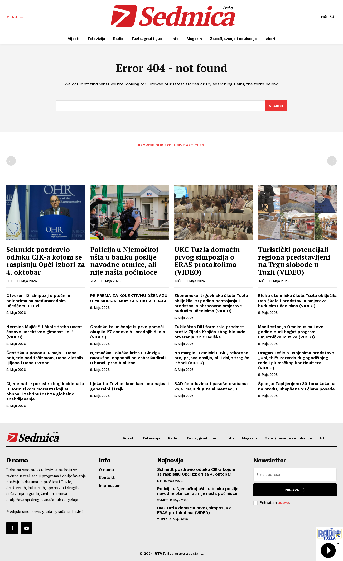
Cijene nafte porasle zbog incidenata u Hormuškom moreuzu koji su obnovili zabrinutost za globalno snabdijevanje (45, 391)
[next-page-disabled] (332, 161)
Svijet (162, 500)
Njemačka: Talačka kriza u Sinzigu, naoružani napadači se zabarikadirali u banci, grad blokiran (128, 357)
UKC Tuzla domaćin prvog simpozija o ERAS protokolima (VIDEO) (207, 260)
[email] (295, 474)
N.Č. (178, 281)
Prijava (294, 489)
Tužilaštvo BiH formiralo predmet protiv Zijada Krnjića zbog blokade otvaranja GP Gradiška (209, 331)
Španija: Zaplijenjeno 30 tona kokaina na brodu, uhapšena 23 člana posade (296, 386)
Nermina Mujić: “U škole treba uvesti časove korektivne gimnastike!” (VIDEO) (44, 331)
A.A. (10, 281)
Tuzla (162, 519)
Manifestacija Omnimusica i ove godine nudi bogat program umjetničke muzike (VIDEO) (290, 331)
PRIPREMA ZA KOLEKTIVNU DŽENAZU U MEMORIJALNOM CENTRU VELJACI (128, 298)
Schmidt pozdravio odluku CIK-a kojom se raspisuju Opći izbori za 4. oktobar (45, 260)
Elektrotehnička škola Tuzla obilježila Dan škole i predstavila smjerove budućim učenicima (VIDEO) (297, 300)
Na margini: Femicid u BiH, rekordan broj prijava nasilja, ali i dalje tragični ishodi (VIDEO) (212, 357)
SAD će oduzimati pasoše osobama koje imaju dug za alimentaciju (211, 386)
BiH (159, 481)
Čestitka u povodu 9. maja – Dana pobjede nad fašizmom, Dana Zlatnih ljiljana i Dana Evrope (44, 357)
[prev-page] (11, 161)
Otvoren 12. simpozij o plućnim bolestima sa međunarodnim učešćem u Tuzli (38, 300)
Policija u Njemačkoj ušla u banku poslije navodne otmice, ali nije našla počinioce (124, 260)
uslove (283, 503)
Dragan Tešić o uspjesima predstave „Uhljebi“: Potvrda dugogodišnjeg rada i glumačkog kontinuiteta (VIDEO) (296, 360)
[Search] (276, 106)
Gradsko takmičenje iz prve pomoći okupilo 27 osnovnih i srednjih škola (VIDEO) (127, 331)
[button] (328, 16)
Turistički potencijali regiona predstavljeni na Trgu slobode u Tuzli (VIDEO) (294, 260)
